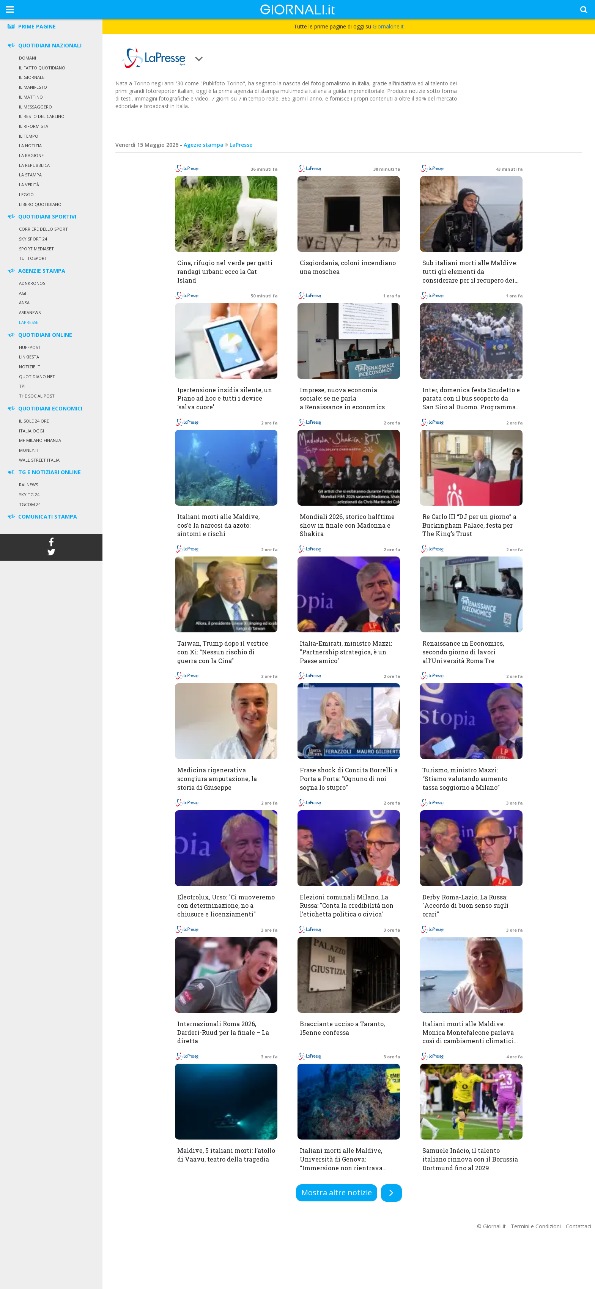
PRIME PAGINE (31, 26)
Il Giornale (31, 77)
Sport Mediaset (36, 249)
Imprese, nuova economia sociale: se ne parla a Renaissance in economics (342, 398)
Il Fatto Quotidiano (42, 68)
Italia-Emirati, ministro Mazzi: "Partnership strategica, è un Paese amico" (346, 652)
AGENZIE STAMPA (35, 270)
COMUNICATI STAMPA (41, 516)
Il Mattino (31, 97)
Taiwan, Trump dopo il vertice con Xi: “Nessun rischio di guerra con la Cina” (222, 652)
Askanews (30, 312)
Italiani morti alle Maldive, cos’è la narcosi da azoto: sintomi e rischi (218, 525)
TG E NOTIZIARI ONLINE (43, 472)
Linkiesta (29, 357)
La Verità (29, 184)
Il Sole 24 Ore (34, 421)
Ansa (24, 302)
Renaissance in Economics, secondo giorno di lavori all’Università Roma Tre (463, 652)
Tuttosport (33, 258)
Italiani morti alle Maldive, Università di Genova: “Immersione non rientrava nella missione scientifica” (341, 1163)
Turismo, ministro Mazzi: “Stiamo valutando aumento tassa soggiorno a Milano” (464, 778)
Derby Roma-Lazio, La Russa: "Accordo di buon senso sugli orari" (465, 905)
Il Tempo (28, 136)
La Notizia (30, 145)
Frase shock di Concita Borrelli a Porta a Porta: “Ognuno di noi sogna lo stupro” (349, 778)
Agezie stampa (204, 144)
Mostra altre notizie (336, 1192)
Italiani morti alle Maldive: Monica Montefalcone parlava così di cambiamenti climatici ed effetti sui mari (468, 1037)
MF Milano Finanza (40, 440)
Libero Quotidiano (40, 204)
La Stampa (30, 175)
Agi (22, 293)
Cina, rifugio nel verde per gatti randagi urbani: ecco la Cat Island (224, 271)
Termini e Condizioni (536, 1226)
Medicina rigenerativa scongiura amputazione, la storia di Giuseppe (217, 778)
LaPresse (28, 322)
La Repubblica (34, 165)
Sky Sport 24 (33, 239)
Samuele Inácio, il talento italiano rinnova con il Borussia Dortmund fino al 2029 (470, 1159)
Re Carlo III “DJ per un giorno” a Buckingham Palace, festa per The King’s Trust (469, 525)
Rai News (28, 484)
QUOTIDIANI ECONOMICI (44, 408)
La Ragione (31, 155)
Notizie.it (29, 366)
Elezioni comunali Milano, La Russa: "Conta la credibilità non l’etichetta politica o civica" (347, 905)
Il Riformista (33, 126)
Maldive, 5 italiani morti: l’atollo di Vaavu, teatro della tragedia (226, 1154)
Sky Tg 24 (29, 494)
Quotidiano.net (37, 376)
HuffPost (30, 347)
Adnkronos (32, 283)
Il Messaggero (35, 107)
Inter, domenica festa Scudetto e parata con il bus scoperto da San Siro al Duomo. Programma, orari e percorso (471, 403)
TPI (22, 386)
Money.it (29, 450)
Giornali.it (494, 1226)
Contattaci (578, 1226)
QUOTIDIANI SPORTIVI (41, 216)
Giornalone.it (388, 26)
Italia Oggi (31, 431)
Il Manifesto (33, 87)
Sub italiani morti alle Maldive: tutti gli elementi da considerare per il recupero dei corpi (469, 276)
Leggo (26, 194)
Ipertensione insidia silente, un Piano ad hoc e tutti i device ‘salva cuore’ (224, 398)
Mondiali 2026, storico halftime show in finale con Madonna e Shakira (347, 525)
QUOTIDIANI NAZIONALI (44, 45)
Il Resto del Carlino (42, 116)
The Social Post (37, 396)
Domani (27, 58)
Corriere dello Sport (43, 229)
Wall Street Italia (39, 460)
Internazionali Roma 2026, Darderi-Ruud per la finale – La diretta (223, 1032)
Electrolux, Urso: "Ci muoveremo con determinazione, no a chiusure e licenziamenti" (226, 905)
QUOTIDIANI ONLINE (39, 334)
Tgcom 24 (30, 504)
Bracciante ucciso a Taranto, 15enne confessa (342, 1028)
